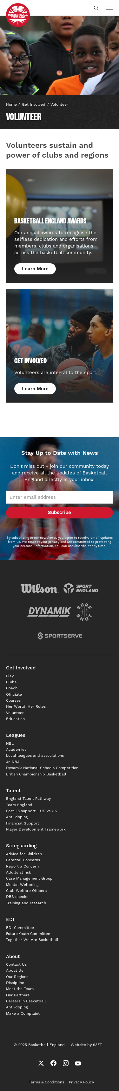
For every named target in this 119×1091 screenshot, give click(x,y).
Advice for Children (24, 854)
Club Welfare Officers (26, 890)
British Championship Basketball (36, 774)
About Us (14, 970)
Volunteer (59, 104)
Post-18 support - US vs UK (31, 811)
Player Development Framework (36, 829)
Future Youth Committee (28, 933)
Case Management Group (29, 878)
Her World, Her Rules (26, 706)
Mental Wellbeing (22, 884)
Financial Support (22, 823)
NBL (10, 743)
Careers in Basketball (26, 1001)
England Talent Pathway (28, 798)
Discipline (15, 983)
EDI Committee (20, 927)
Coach (11, 688)
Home (11, 104)
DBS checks (17, 896)
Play (10, 676)
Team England (19, 805)
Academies (16, 749)
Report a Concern (22, 866)
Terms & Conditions (46, 1082)
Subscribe (59, 513)
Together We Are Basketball (32, 939)
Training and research (26, 903)
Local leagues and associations (35, 755)
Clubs (11, 682)
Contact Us (16, 964)
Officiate (14, 694)
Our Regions (17, 977)
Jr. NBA (13, 762)
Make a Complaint (23, 1013)
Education (15, 719)
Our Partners (18, 995)
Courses (13, 700)
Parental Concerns (23, 860)
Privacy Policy (81, 1082)
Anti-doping (17, 817)
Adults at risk (18, 872)
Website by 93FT (86, 1045)
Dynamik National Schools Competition (42, 768)
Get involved (33, 104)
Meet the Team (20, 989)
